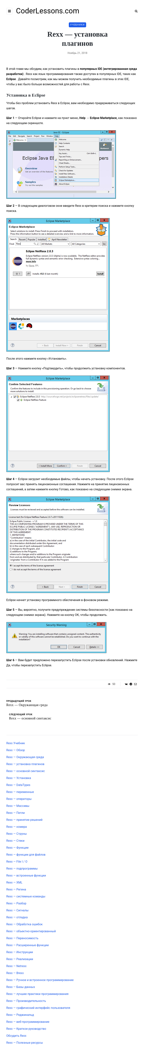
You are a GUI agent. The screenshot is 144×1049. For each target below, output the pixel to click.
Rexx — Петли (15, 813)
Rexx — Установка (18, 778)
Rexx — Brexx (15, 973)
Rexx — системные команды (25, 896)
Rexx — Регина (16, 889)
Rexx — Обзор (15, 750)
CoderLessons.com (47, 11)
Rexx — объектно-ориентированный (31, 931)
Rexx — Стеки (15, 840)
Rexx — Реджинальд (20, 1015)
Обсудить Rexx (16, 1035)
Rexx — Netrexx (16, 966)
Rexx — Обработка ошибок (24, 924)
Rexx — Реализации (19, 959)
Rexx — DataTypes (18, 785)
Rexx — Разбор (16, 903)
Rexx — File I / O (16, 861)
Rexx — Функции (17, 847)
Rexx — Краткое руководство (26, 1028)
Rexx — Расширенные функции (27, 945)
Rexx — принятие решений (24, 820)
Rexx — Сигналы (17, 910)
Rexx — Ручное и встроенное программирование (40, 980)
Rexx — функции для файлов (26, 854)
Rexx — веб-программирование (27, 1022)
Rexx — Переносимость (22, 938)
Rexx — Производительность (26, 1001)
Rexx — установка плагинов (25, 764)
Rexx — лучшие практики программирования (37, 994)
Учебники (77, 24)
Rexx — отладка (17, 917)
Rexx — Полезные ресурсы (24, 1042)
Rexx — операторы (19, 799)
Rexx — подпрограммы (22, 868)
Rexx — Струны (16, 833)
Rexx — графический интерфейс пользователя (38, 1008)
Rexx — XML (14, 882)
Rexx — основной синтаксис (25, 771)
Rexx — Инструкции (19, 952)
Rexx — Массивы (17, 806)
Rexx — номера (16, 826)
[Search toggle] (135, 11)
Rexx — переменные (20, 792)
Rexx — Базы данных (20, 987)
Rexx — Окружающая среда (25, 757)
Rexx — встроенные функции (26, 875)
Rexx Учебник (15, 743)
